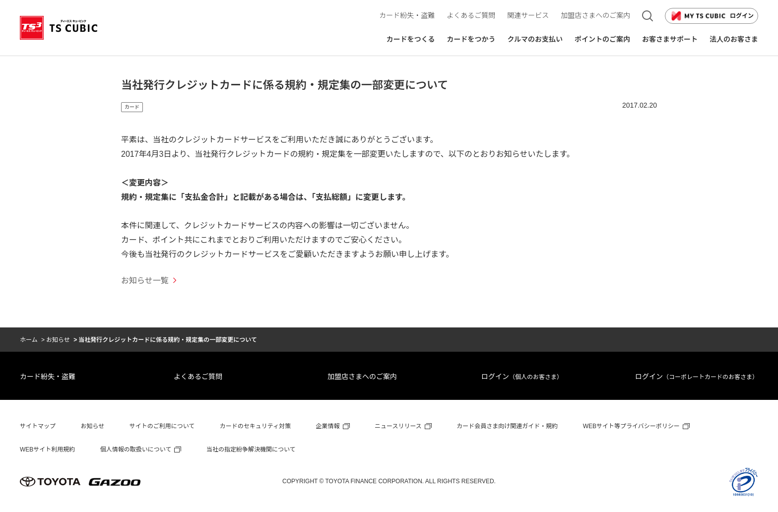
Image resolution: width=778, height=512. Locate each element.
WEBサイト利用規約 (47, 449)
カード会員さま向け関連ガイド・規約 (507, 426)
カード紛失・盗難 (47, 377)
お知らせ (58, 339)
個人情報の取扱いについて (136, 449)
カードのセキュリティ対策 (255, 426)
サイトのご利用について (162, 426)
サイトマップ (38, 426)
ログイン (711, 16)
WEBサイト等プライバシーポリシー (631, 426)
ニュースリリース (398, 426)
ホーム (29, 339)
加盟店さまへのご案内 (362, 377)
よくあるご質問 (198, 377)
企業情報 (328, 426)
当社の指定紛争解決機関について (251, 449)
